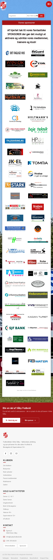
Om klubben (7, 465)
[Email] (16, 453)
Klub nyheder (7, 472)
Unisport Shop (44, 558)
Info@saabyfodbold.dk (14, 537)
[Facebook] (5, 453)
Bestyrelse (6, 469)
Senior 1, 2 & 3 (8, 496)
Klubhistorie (7, 481)
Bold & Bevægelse (9, 506)
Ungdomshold (8, 503)
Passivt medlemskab (10, 478)
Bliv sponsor (30, 420)
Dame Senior (7, 500)
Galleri (5, 485)
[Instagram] (11, 453)
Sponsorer (23, 546)
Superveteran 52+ (9, 516)
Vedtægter (6, 558)
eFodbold (6, 519)
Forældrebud (24, 558)
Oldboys (6, 509)
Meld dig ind (11, 420)
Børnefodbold (34, 558)
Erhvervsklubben (10, 546)
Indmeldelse (7, 475)
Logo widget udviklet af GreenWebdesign (26, 390)
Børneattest (14, 558)
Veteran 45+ (7, 512)
